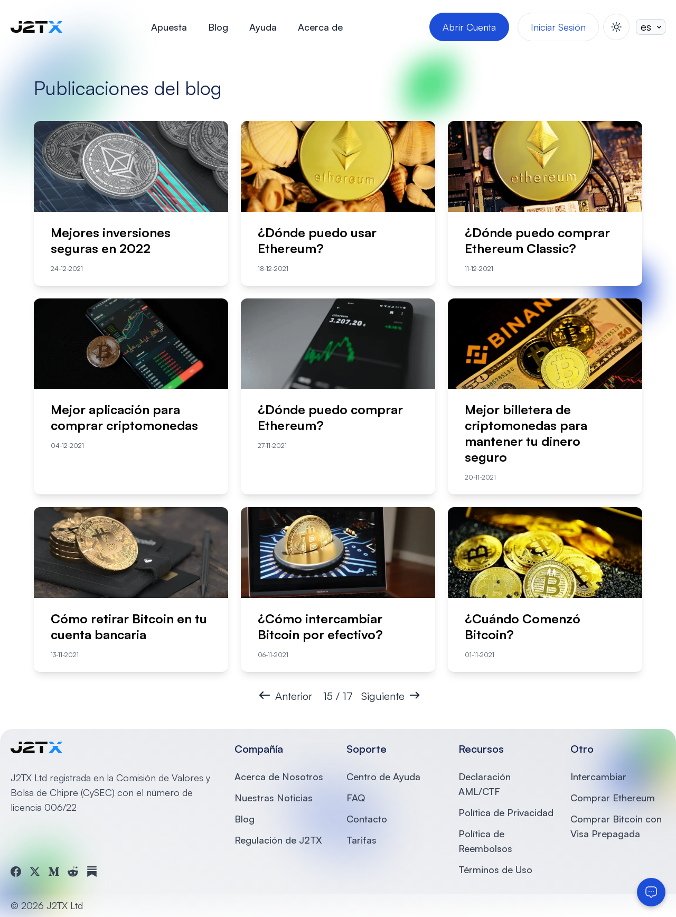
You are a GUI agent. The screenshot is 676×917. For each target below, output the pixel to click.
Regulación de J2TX (278, 840)
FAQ (355, 797)
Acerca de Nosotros (278, 776)
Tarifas (361, 840)
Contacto (366, 819)
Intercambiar (598, 776)
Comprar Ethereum (612, 797)
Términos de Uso (495, 869)
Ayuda (263, 27)
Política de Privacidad (505, 812)
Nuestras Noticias (273, 797)
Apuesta (169, 27)
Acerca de (320, 27)
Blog (218, 27)
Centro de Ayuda (383, 776)
